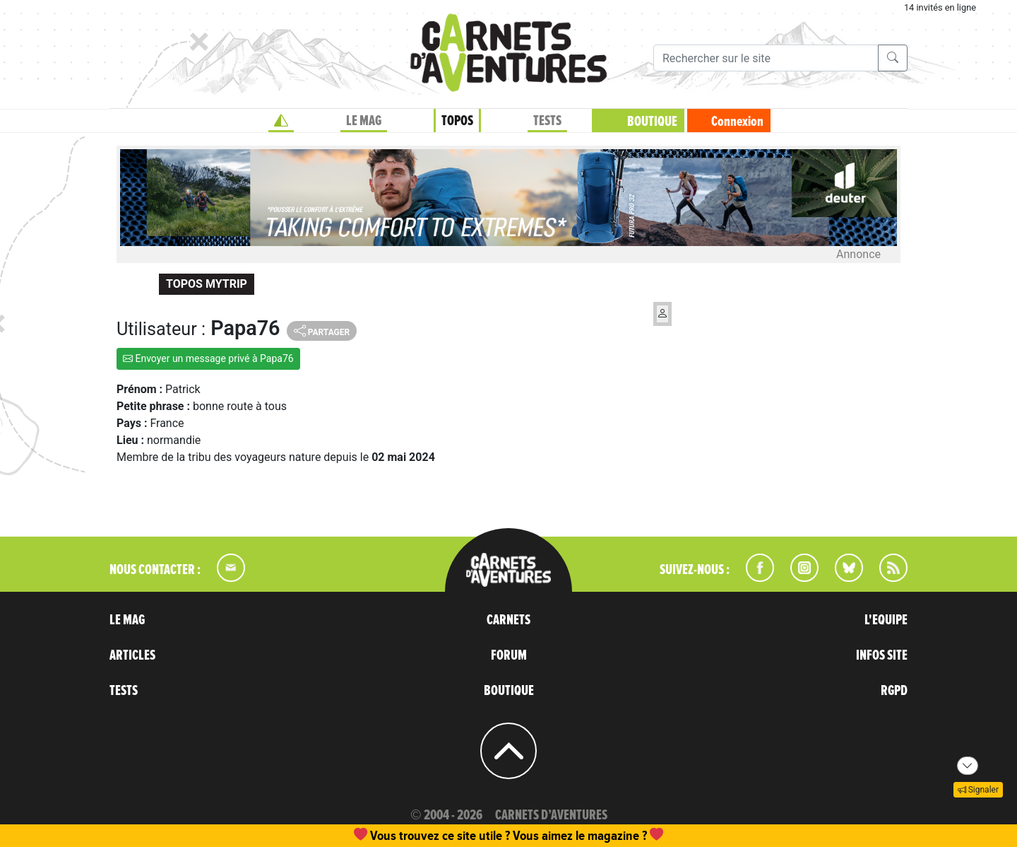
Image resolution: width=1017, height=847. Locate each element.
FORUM (509, 655)
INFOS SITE (882, 655)
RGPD (894, 691)
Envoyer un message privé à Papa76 (208, 358)
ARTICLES (132, 655)
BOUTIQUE (652, 122)
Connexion (737, 122)
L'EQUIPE (886, 620)
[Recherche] (766, 58)
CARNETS (508, 620)
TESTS (547, 121)
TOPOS (457, 121)
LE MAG (363, 121)
